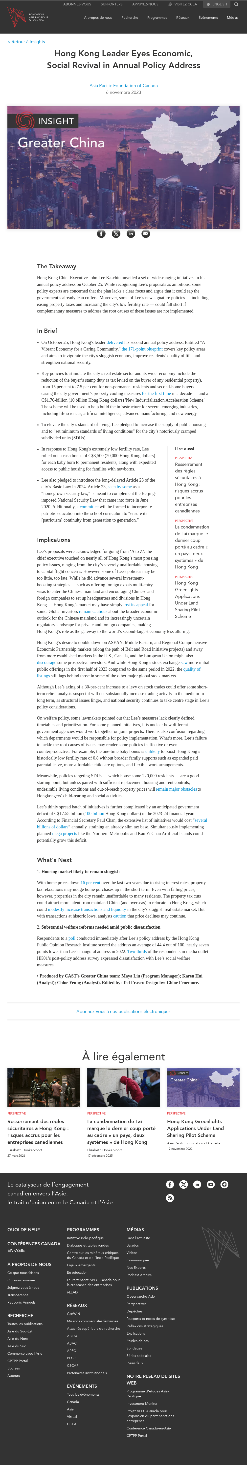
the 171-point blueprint (142, 349)
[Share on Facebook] (101, 233)
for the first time (156, 393)
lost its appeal (135, 604)
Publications (142, 1288)
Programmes (157, 18)
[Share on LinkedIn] (131, 233)
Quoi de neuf (23, 1229)
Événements (208, 18)
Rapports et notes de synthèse (151, 1319)
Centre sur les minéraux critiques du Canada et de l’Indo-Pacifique (93, 1255)
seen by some (120, 486)
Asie (70, 1409)
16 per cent (90, 882)
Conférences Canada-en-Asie (34, 1247)
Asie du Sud (16, 1346)
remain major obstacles (176, 789)
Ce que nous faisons (23, 1273)
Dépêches (134, 1311)
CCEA (71, 1424)
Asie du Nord (17, 1339)
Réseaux (182, 18)
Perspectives (136, 1304)
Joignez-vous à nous (23, 1288)
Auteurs (13, 1376)
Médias (232, 18)
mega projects (64, 833)
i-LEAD (72, 1292)
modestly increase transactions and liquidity (87, 909)
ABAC (72, 1343)
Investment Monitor (142, 1404)
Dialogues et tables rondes (88, 1245)
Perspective (184, 458)
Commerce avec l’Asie (24, 1353)
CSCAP (72, 1366)
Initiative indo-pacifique (85, 1238)
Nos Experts (136, 1268)
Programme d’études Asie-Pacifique (148, 1393)
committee (89, 506)
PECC (71, 1358)
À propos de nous (98, 18)
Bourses (13, 1368)
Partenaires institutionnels (87, 1373)
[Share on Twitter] (116, 233)
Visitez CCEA (182, 4)
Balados (133, 1245)
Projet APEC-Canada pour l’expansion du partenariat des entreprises (150, 1416)
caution (119, 916)
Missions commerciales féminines (92, 1321)
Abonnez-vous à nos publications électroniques (123, 1011)
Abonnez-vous (77, 4)
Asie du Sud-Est (19, 1331)
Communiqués (138, 1260)
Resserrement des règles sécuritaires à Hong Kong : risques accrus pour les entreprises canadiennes (38, 1131)
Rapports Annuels (21, 1302)
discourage (46, 662)
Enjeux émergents (81, 1265)
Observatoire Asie (141, 1296)
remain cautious (93, 611)
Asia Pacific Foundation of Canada (124, 85)
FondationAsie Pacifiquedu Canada (38, 17)
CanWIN (73, 1314)
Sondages (134, 1348)
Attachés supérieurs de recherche (93, 1329)
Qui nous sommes (21, 1280)
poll (71, 938)
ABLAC (72, 1336)
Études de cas (138, 1341)
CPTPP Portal (17, 1361)
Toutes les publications (25, 1324)
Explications (136, 1333)
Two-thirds (137, 951)
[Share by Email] (145, 233)
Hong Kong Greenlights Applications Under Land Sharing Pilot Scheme (195, 1128)
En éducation (77, 1272)
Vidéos (132, 1253)
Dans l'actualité (138, 1238)
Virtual (72, 1417)
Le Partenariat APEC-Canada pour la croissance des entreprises (93, 1282)
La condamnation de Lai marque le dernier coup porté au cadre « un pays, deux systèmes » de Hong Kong (192, 547)
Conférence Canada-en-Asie (149, 1428)
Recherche (129, 18)
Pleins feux (135, 1363)
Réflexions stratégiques (145, 1326)
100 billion (94, 813)
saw (184, 662)
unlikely (152, 751)
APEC (71, 1351)
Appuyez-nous (145, 4)
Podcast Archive (139, 1275)
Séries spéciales (139, 1356)
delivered (115, 342)
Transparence (17, 1295)
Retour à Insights (28, 41)
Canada (73, 1402)
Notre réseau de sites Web (153, 1380)
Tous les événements (83, 1394)
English (219, 4)
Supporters (112, 4)
